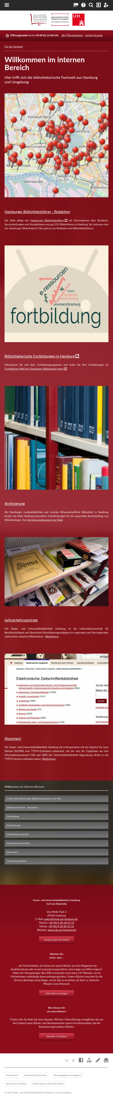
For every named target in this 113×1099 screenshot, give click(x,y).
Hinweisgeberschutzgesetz (67, 1075)
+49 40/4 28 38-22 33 (61, 922)
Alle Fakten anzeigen (56, 993)
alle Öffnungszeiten (72, 35)
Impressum (12, 1075)
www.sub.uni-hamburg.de (62, 930)
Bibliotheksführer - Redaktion (22, 807)
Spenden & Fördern (56, 1036)
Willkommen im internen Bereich (24, 786)
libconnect (13, 738)
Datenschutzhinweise (35, 1075)
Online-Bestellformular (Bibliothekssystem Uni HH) (34, 798)
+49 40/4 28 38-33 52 (61, 926)
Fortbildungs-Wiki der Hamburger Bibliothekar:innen (34, 368)
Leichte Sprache (94, 35)
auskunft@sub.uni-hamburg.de (61, 919)
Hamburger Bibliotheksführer (47, 220)
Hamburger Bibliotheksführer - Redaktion (37, 211)
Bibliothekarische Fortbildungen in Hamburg (40, 356)
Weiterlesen (52, 636)
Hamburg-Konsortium (18, 843)
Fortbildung (13, 816)
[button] (7, 5)
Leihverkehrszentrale (21, 620)
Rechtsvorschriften (16, 1083)
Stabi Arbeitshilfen (17, 860)
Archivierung (15, 503)
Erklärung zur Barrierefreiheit (48, 1083)
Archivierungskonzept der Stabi (45, 520)
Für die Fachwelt (14, 46)
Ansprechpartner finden (56, 939)
